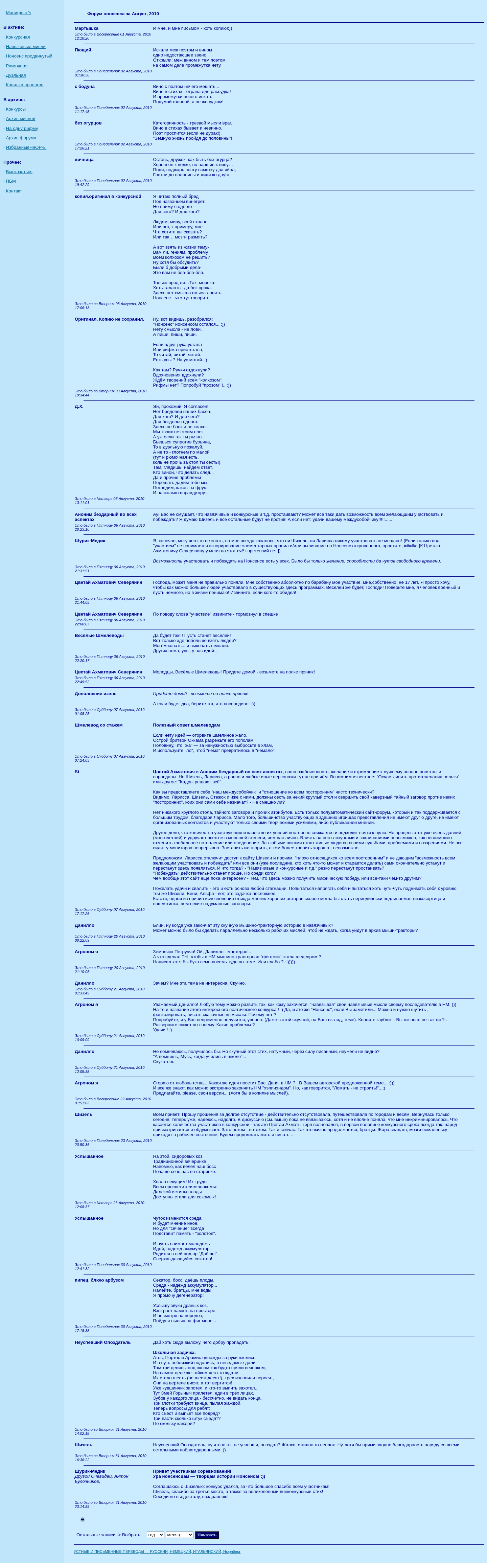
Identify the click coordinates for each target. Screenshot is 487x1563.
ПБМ (11, 181)
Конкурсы (16, 109)
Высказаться (19, 171)
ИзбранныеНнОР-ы (26, 147)
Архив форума (21, 137)
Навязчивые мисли (26, 46)
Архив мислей (20, 118)
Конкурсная (18, 37)
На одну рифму (22, 128)
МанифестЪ (18, 12)
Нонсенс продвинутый (29, 56)
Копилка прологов (24, 84)
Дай (157, 1342)
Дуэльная (16, 75)
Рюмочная (16, 65)
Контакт (14, 190)
